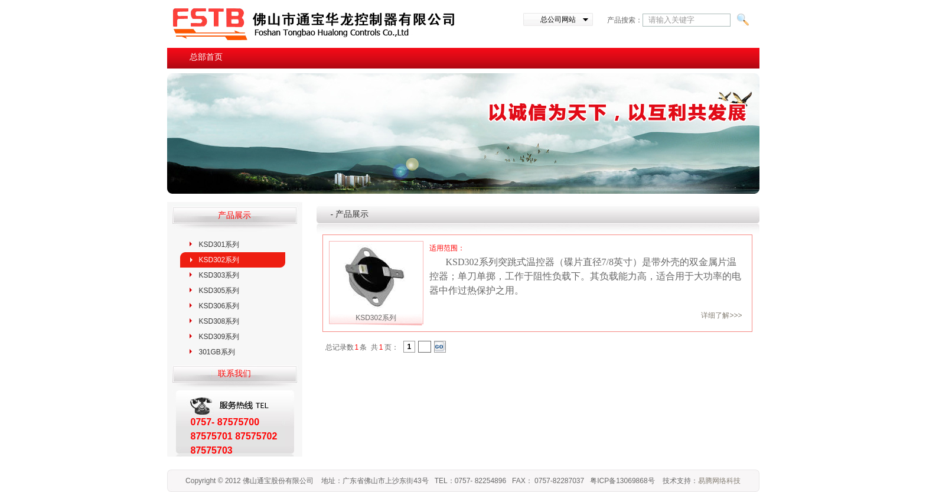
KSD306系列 (219, 306)
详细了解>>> (721, 315)
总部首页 (206, 57)
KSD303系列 (219, 275)
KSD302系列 (219, 260)
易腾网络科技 (719, 481)
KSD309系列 (219, 337)
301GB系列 (217, 352)
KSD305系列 (219, 290)
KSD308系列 (219, 321)
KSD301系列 (219, 244)
